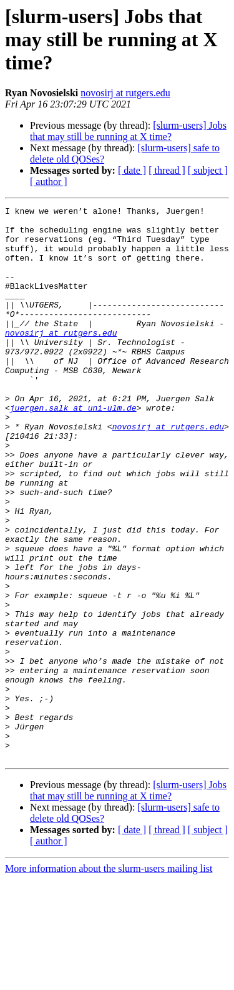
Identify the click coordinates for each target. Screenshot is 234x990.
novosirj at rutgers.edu (125, 93)
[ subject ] (208, 170)
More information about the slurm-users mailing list (108, 979)
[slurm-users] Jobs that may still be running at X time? (128, 131)
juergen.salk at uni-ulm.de (73, 448)
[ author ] (48, 181)
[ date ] (132, 170)
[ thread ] (167, 170)
